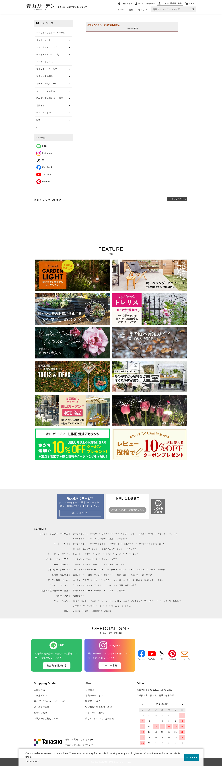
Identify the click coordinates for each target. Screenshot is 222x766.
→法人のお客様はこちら (46, 718)
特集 (131, 10)
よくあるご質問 (41, 707)
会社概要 (89, 690)
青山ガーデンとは (94, 695)
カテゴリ (119, 10)
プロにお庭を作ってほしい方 (80, 745)
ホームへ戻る (132, 28)
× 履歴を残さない (177, 199)
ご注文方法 (39, 690)
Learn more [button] (32, 761)
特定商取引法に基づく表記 (98, 707)
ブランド (142, 10)
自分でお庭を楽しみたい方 (79, 739)
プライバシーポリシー (96, 713)
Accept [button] (192, 757)
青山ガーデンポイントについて (49, 701)
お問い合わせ (40, 713)
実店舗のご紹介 (93, 701)
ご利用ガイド (40, 695)
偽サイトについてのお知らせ (99, 718)
